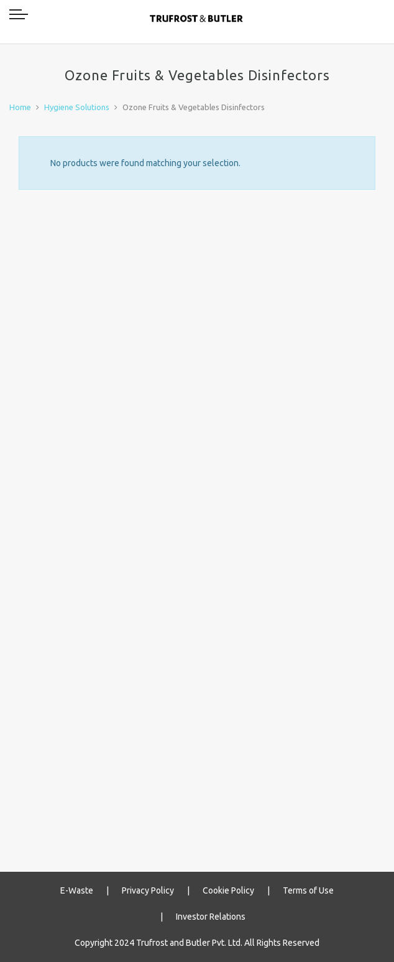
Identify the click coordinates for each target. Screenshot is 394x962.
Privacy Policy (148, 890)
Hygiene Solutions (76, 107)
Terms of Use (308, 890)
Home (20, 107)
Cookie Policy (228, 890)
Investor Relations (210, 917)
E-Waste (76, 890)
